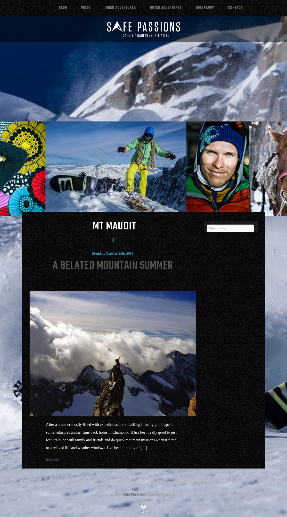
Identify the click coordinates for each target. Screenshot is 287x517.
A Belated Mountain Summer (113, 266)
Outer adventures (166, 8)
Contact (235, 8)
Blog (63, 8)
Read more (52, 459)
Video (85, 8)
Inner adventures (120, 8)
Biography (205, 8)
